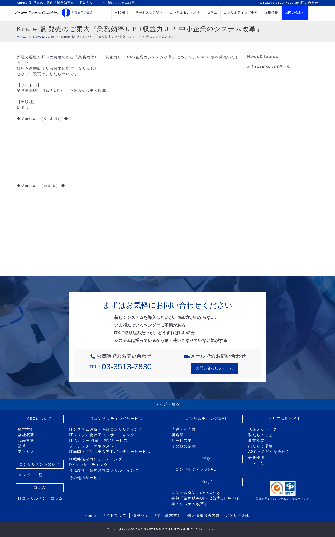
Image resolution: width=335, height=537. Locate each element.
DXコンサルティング (88, 465)
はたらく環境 (260, 446)
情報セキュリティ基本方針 (156, 515)
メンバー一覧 (30, 475)
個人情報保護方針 (203, 515)
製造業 (177, 435)
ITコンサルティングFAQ (194, 469)
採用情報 (271, 12)
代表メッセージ (262, 429)
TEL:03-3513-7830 (276, 2)
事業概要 (256, 440)
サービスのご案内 (149, 12)
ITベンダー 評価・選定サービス (98, 440)
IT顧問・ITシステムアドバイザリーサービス (110, 452)
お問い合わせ (306, 2)
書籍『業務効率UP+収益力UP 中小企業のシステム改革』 (205, 501)
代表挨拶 (26, 440)
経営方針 (26, 429)
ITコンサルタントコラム (40, 498)
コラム (212, 12)
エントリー (258, 463)
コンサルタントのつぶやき (196, 493)
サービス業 (181, 440)
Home (90, 515)
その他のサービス (85, 478)
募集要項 (256, 457)
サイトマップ (114, 515)
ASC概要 (122, 12)
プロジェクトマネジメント (93, 446)
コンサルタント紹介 (185, 12)
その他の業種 (183, 446)
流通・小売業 (183, 429)
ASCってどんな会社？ (269, 452)
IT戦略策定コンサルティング (95, 459)
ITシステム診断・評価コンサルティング (106, 429)
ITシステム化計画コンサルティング (101, 435)
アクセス (26, 452)
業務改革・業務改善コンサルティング (104, 470)
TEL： (120, 366)
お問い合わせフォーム (214, 368)
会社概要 (26, 435)
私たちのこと (260, 435)
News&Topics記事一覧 (271, 66)
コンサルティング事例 (241, 12)
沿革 (22, 446)
